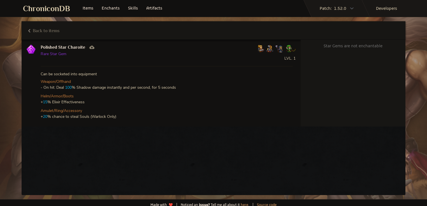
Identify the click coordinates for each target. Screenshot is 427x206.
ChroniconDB (46, 8)
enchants (111, 8)
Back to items (43, 30)
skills (133, 8)
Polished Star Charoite (63, 47)
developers (386, 8)
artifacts (154, 8)
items (88, 8)
